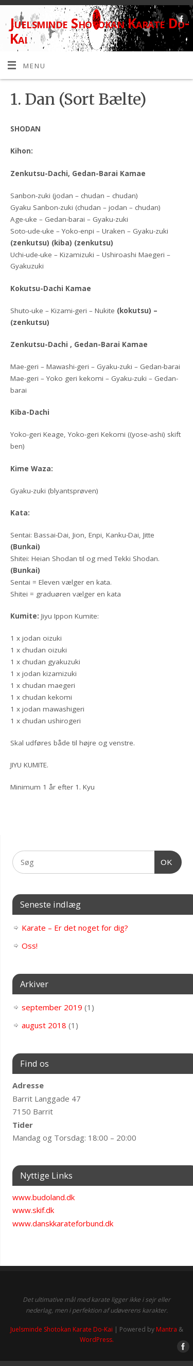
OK (163, 861)
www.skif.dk (33, 1210)
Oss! (30, 945)
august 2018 (44, 1025)
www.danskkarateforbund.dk (62, 1223)
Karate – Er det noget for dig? (75, 927)
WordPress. (97, 1339)
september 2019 (52, 1007)
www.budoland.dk (43, 1197)
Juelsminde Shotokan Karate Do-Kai (99, 30)
